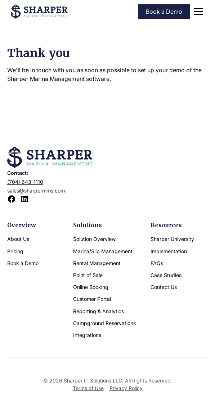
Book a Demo (164, 11)
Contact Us (164, 287)
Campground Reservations (104, 323)
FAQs (157, 263)
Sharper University (172, 239)
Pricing (15, 251)
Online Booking (90, 287)
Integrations (87, 335)
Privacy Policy (126, 388)
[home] (39, 11)
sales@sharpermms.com (36, 190)
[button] (197, 11)
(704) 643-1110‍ (25, 182)
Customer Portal (92, 299)
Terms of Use (88, 388)
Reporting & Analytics (98, 311)
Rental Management (97, 263)
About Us (18, 239)
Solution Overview (94, 239)
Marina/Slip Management (103, 251)
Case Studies (166, 275)
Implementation (169, 251)
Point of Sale (88, 275)
